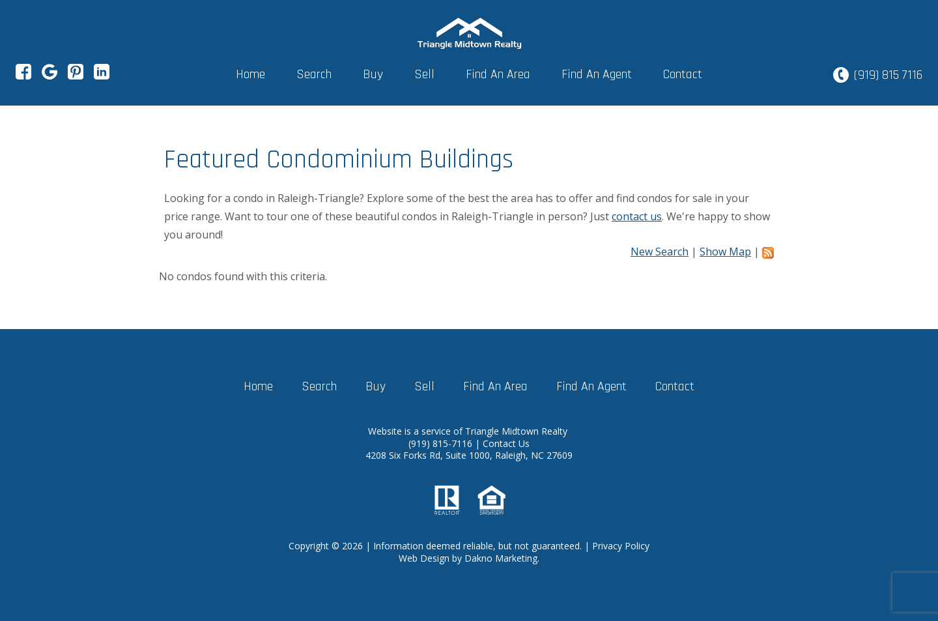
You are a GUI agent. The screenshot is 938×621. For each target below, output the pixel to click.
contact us (637, 216)
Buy (373, 74)
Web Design (424, 558)
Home (250, 74)
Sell (424, 74)
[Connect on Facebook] (23, 75)
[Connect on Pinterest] (75, 75)
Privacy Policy (620, 546)
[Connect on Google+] (49, 75)
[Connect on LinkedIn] (101, 75)
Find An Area (498, 74)
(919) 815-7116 (441, 443)
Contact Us (506, 443)
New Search (660, 251)
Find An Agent (596, 74)
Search (314, 74)
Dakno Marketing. (501, 558)
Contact (682, 74)
